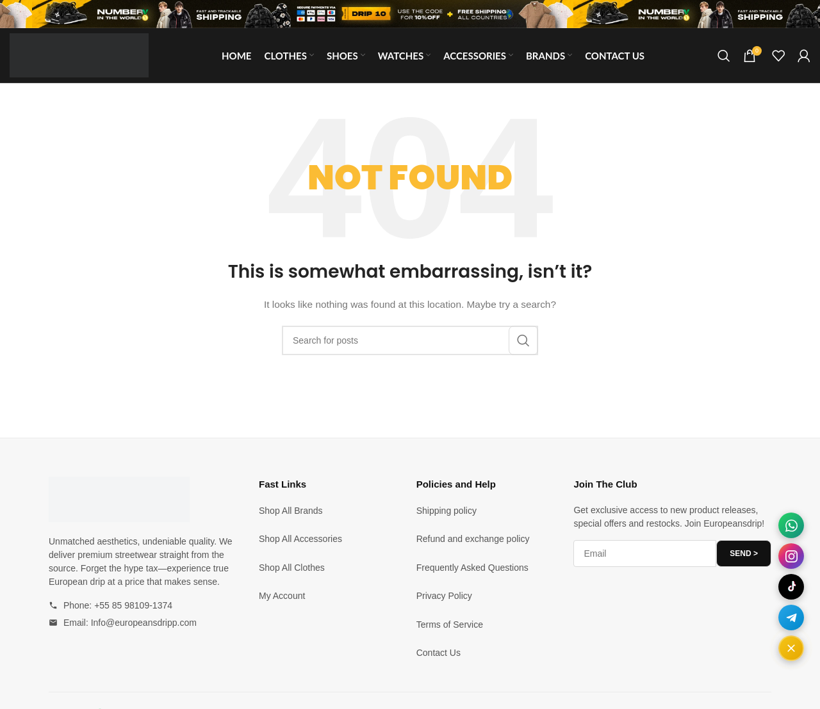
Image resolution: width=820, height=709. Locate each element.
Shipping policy (446, 511)
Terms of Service (449, 624)
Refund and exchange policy (473, 539)
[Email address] (644, 553)
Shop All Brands (291, 511)
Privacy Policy (444, 596)
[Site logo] (79, 54)
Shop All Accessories (300, 539)
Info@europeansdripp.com (144, 622)
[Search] (724, 55)
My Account (282, 596)
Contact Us (438, 653)
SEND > (744, 553)
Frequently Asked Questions (472, 567)
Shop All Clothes (292, 567)
